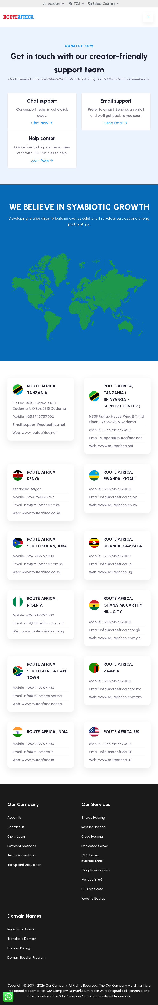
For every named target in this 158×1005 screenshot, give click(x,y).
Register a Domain (21, 929)
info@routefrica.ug (116, 564)
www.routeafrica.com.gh (119, 638)
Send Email (116, 123)
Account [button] (51, 4)
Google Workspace (95, 870)
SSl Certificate (92, 889)
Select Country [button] (101, 4)
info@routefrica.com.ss (43, 564)
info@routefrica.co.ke (41, 505)
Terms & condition (21, 855)
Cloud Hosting (92, 836)
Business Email (92, 861)
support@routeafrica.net (44, 424)
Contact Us (15, 827)
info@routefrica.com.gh (120, 630)
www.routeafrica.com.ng (43, 631)
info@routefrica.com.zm (120, 689)
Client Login (16, 836)
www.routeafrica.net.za (42, 704)
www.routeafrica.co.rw (117, 505)
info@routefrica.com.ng (43, 623)
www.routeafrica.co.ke (41, 513)
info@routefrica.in (38, 752)
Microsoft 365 (92, 879)
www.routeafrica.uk (115, 760)
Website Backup (93, 898)
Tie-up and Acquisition (24, 865)
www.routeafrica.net (39, 432)
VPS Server (90, 855)
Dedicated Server (94, 846)
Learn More (41, 160)
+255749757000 (40, 416)
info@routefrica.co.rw (118, 497)
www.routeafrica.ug (115, 572)
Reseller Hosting (93, 827)
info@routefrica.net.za (42, 696)
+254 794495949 (40, 497)
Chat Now (42, 123)
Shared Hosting (93, 818)
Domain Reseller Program (26, 957)
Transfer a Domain (21, 939)
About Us (14, 818)
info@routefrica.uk (115, 752)
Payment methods (21, 846)
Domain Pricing (18, 948)
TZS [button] (74, 4)
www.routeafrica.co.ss (41, 572)
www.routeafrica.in (38, 760)
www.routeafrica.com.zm (120, 697)
